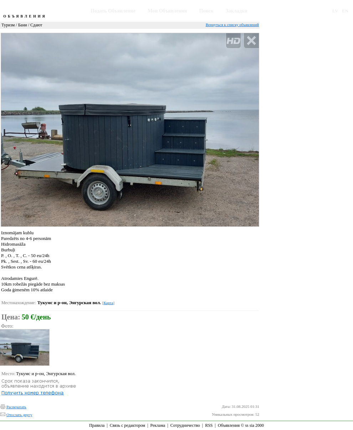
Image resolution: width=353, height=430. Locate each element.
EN (345, 11)
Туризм (8, 24)
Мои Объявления (167, 11)
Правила (96, 425)
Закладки (236, 11)
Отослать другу (19, 415)
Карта (108, 303)
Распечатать (16, 407)
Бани (22, 24)
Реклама (157, 425)
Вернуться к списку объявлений (232, 24)
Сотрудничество (185, 425)
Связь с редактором (127, 425)
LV (335, 11)
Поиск (206, 11)
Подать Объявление (113, 11)
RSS (209, 425)
